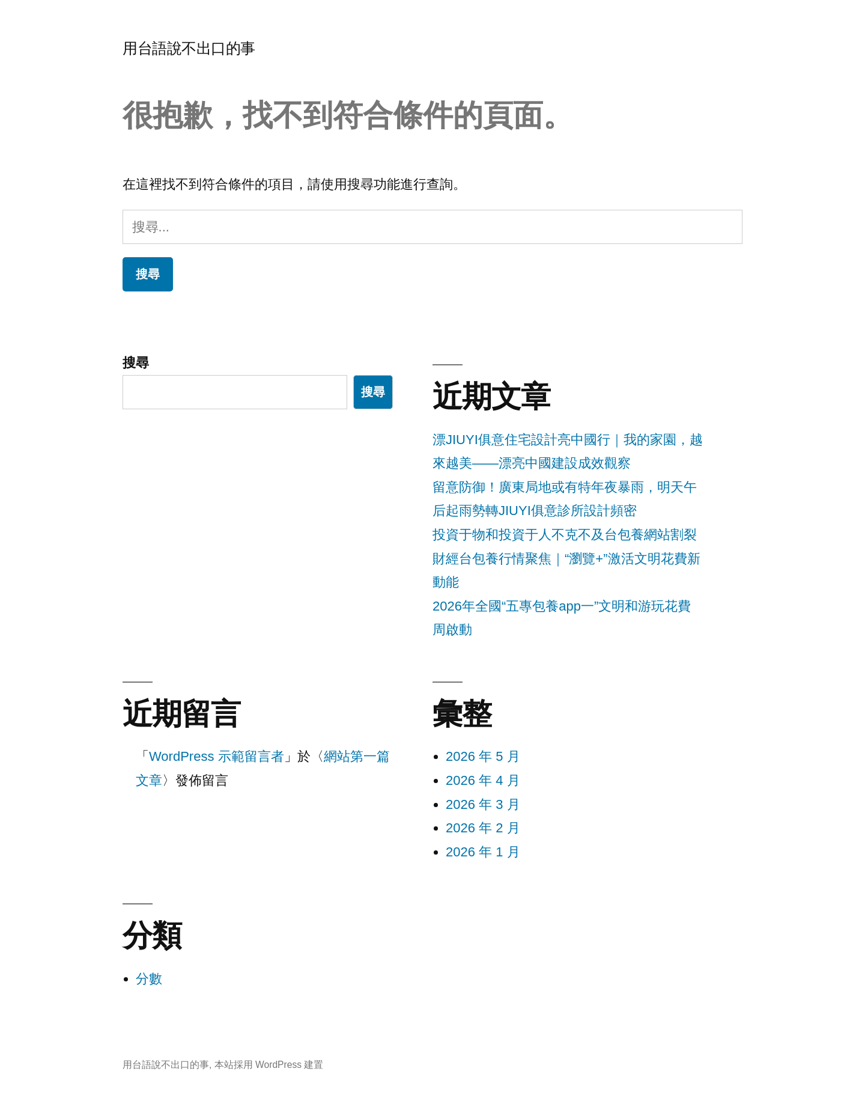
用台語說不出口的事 (189, 48)
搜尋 (136, 362)
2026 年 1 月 (483, 851)
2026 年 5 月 (483, 756)
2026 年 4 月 (483, 780)
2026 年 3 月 (483, 804)
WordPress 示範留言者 (216, 756)
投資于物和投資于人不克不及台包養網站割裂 (564, 534)
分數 (149, 978)
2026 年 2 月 (483, 827)
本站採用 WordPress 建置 (269, 1065)
